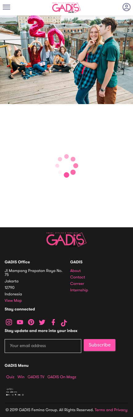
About (75, 271)
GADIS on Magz (61, 377)
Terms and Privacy (111, 410)
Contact (77, 277)
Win (21, 377)
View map (13, 301)
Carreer (77, 284)
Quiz (10, 377)
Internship (79, 290)
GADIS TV (36, 377)
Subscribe (100, 345)
